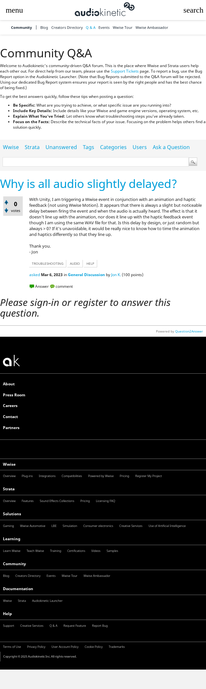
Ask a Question (171, 147)
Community (21, 27)
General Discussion (86, 274)
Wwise (11, 147)
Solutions (12, 514)
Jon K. (116, 274)
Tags (88, 147)
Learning (11, 539)
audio (75, 263)
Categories (113, 147)
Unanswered (61, 147)
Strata (32, 147)
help (90, 263)
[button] (14, 10)
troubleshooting (47, 263)
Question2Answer (189, 331)
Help (7, 613)
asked (34, 274)
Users (140, 147)
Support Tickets (125, 71)
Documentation (18, 588)
